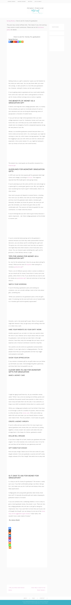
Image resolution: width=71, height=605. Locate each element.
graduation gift (18, 267)
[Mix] (10, 543)
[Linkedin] (10, 535)
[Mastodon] (18, 42)
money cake (26, 413)
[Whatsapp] (20, 42)
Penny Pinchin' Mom (35, 10)
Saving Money (11, 21)
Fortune (29, 177)
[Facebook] (10, 42)
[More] (22, 42)
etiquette (28, 264)
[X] (12, 42)
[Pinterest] (16, 42)
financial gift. (12, 165)
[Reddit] (14, 42)
